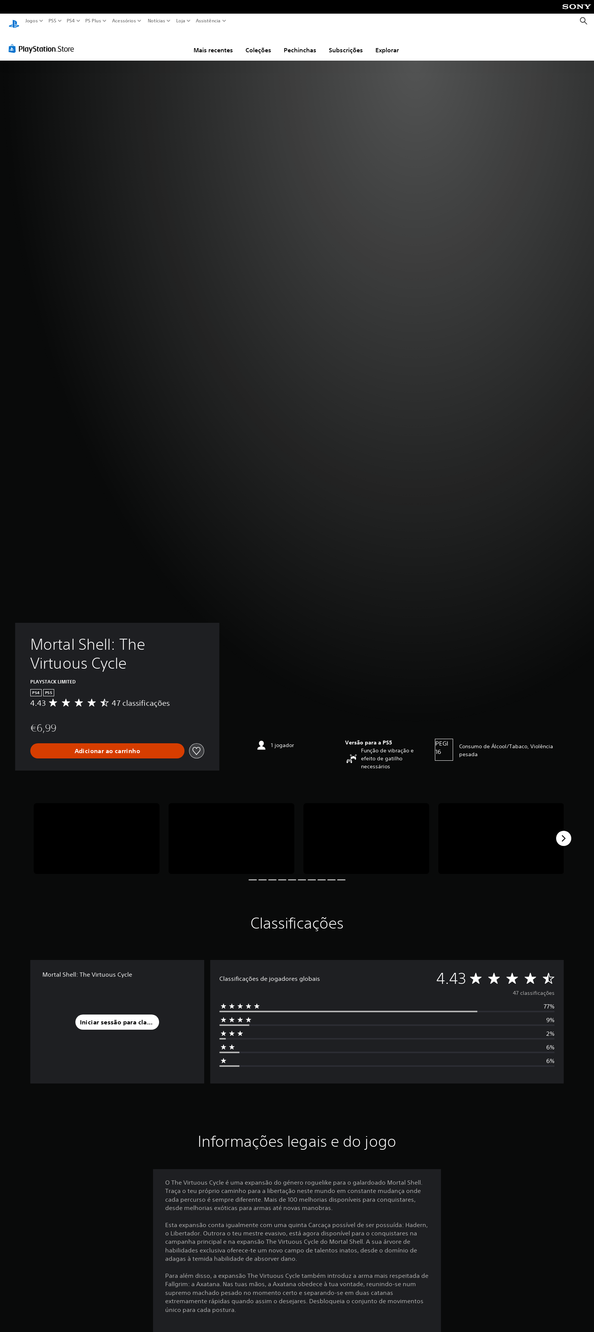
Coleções (258, 43)
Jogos (31, 21)
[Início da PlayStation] (14, 21)
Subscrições (346, 43)
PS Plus (93, 21)
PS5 (52, 21)
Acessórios (124, 21)
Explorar (387, 43)
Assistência (208, 21)
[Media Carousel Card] (96, 831)
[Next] (563, 831)
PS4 (71, 21)
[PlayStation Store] (43, 41)
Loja (180, 21)
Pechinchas (300, 43)
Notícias (156, 21)
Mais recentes (213, 43)
